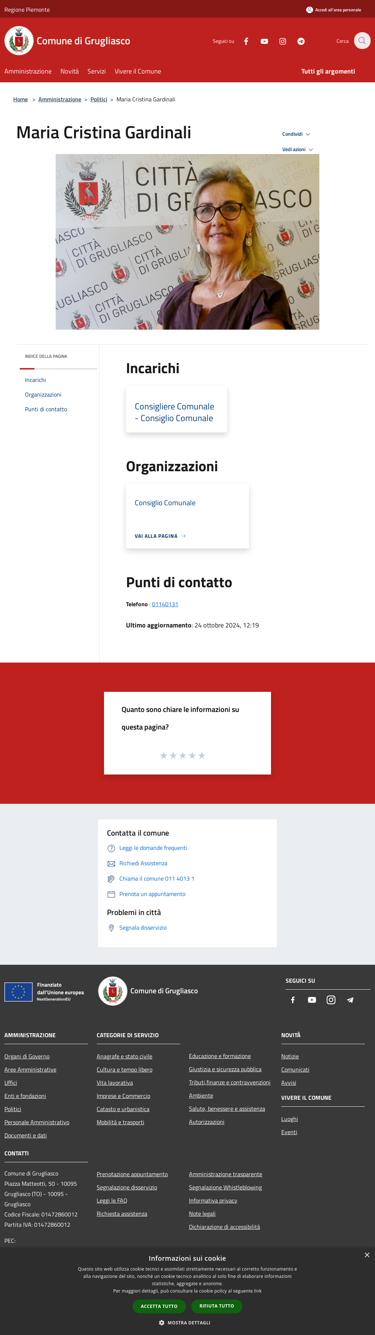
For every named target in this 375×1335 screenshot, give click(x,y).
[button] (187, 1322)
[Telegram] (296, 40)
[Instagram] (278, 40)
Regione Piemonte (27, 9)
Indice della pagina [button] (46, 356)
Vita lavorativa (115, 1082)
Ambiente (201, 1095)
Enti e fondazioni (25, 1095)
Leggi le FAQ (112, 1200)
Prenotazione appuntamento (132, 1174)
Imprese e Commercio (123, 1095)
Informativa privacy (213, 1200)
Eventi (289, 1132)
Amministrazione (59, 99)
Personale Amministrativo (36, 1122)
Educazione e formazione (220, 1055)
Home (20, 99)
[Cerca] (362, 40)
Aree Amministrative (30, 1069)
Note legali (202, 1213)
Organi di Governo (26, 1056)
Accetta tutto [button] (159, 1306)
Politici (98, 99)
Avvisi (288, 1082)
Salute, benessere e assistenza (227, 1108)
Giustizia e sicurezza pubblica (225, 1069)
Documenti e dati (25, 1135)
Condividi (297, 134)
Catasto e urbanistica (123, 1109)
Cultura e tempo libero (124, 1069)
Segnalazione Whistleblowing (225, 1187)
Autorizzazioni (206, 1121)
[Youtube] (260, 40)
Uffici (10, 1082)
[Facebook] (241, 40)
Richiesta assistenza (122, 1213)
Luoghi (289, 1118)
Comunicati (295, 1069)
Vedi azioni (298, 149)
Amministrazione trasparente (225, 1174)
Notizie (290, 1056)
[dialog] (187, 1291)
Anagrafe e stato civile (124, 1056)
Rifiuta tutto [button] (217, 1306)
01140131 (165, 604)
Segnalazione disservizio (127, 1187)
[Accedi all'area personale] (334, 9)
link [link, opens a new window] (258, 1291)
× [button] (367, 1255)
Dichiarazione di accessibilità (224, 1226)
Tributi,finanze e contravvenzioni (230, 1082)
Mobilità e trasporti (120, 1122)
